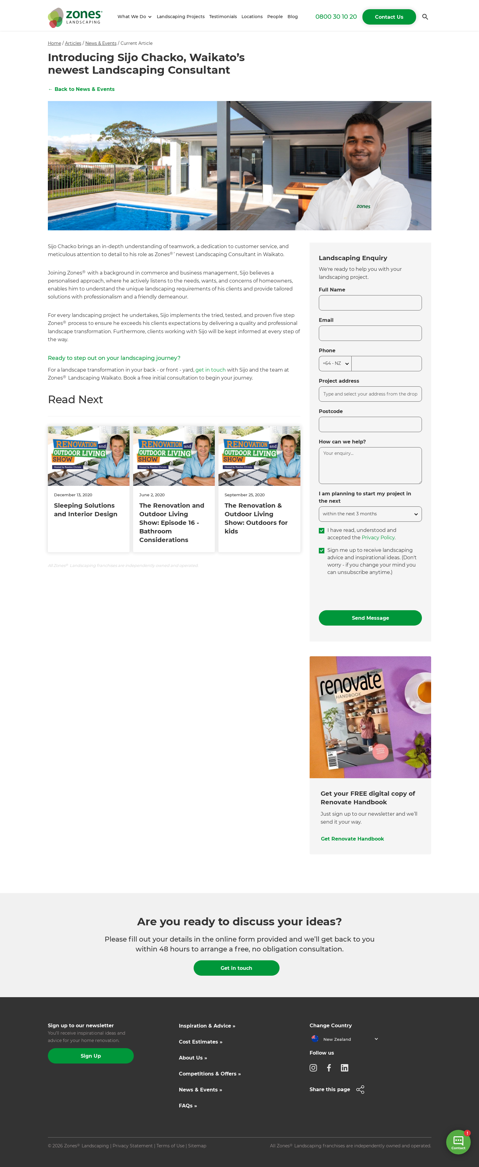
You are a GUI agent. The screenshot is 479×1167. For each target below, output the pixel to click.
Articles (73, 43)
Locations (252, 16)
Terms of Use (170, 1146)
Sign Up (91, 1056)
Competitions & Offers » (210, 1074)
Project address (339, 381)
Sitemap (197, 1146)
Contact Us (389, 17)
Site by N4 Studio (66, 1155)
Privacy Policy (378, 538)
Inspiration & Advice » (207, 1026)
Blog (293, 16)
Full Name (332, 290)
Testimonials (223, 16)
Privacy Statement (133, 1146)
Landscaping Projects (181, 16)
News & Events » (200, 1090)
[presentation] (365, 593)
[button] (133, 16)
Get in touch (236, 968)
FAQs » (188, 1106)
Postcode (331, 411)
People (275, 16)
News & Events (101, 43)
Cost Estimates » (200, 1042)
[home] (75, 17)
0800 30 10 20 (336, 16)
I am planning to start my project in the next (365, 497)
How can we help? (342, 442)
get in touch (211, 370)
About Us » (193, 1058)
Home (54, 43)
